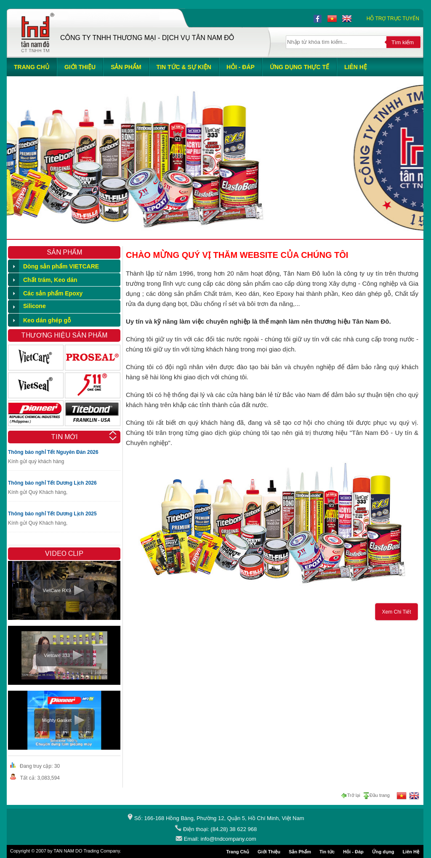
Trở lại (352, 795)
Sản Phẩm (300, 851)
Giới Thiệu (269, 851)
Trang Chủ (237, 851)
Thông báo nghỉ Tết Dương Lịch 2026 (52, 483)
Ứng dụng (383, 851)
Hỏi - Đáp (353, 851)
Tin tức (327, 851)
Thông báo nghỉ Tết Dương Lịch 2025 (52, 514)
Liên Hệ (410, 851)
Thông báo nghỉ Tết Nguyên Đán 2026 (53, 452)
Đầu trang (376, 795)
